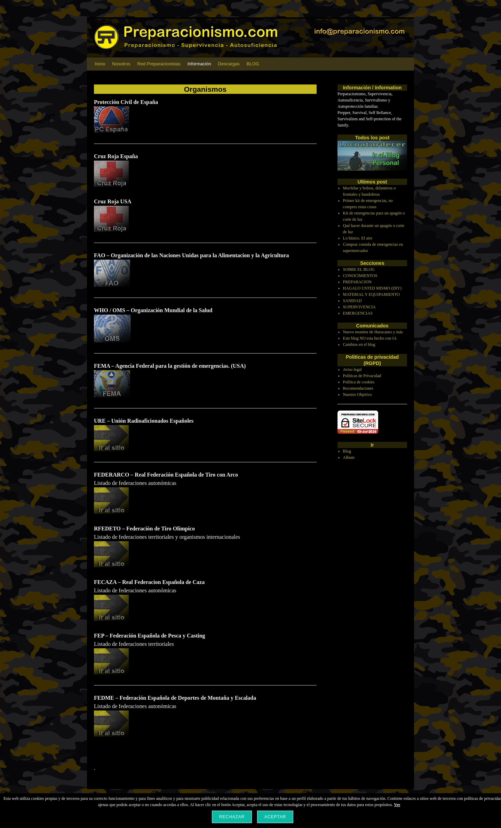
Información (199, 63)
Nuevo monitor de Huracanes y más (373, 332)
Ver (397, 804)
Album (349, 457)
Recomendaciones (358, 388)
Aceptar (275, 816)
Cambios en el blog (359, 344)
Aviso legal (352, 369)
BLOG (253, 63)
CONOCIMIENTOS (360, 275)
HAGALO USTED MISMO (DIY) (372, 288)
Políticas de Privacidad (362, 375)
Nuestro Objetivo (357, 394)
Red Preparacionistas (158, 63)
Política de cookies (359, 382)
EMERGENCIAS (358, 313)
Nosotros (121, 63)
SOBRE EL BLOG (359, 269)
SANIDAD (352, 300)
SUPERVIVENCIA (359, 307)
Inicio (100, 63)
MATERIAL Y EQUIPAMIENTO (371, 294)
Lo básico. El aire (358, 238)
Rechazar (232, 816)
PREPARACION (357, 281)
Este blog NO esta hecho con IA (370, 338)
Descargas (229, 63)
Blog (347, 451)
